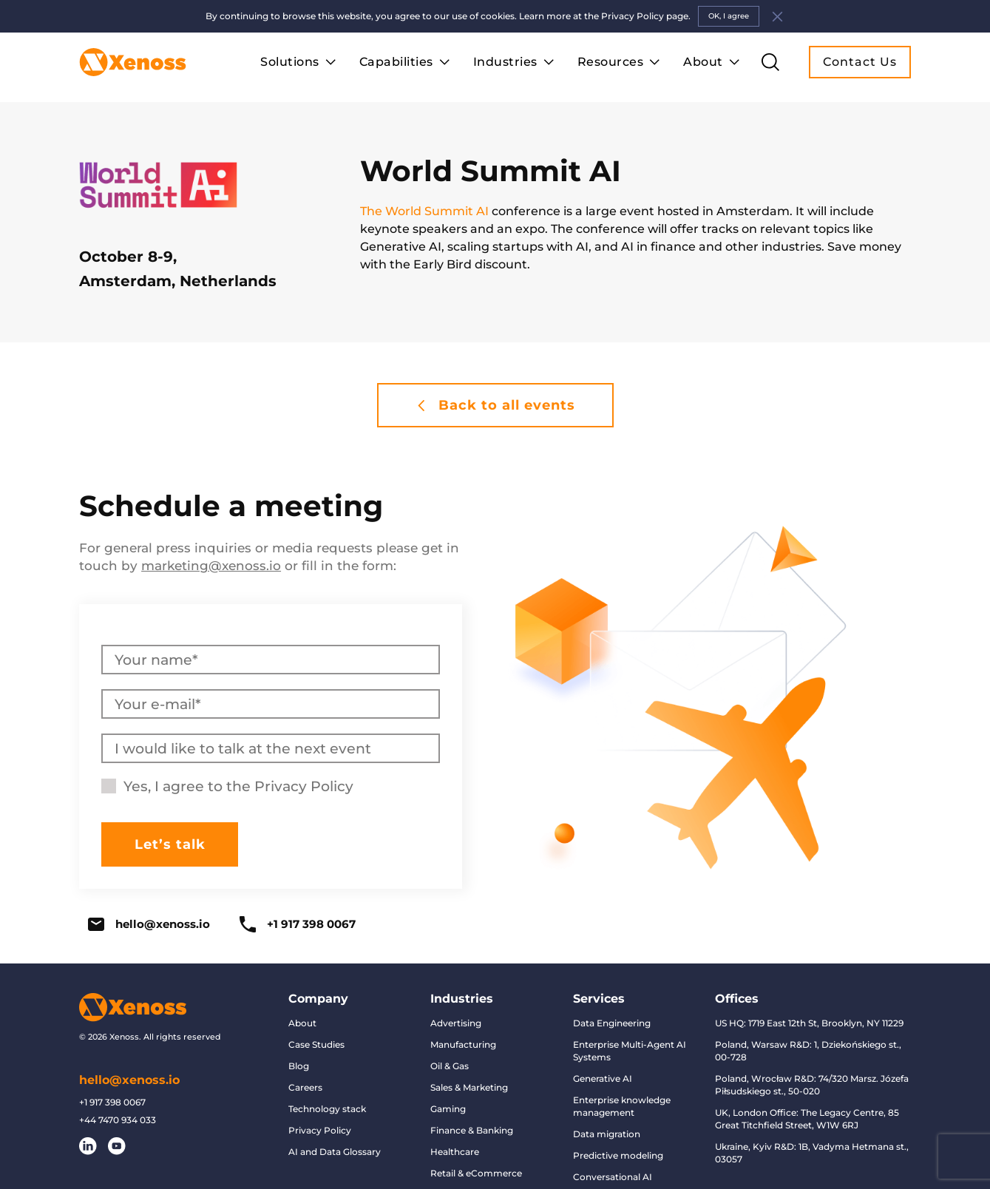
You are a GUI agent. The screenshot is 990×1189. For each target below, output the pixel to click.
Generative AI (602, 1078)
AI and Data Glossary (334, 1151)
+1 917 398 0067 (298, 924)
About (302, 1023)
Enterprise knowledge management (622, 1106)
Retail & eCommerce (476, 1173)
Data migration (606, 1133)
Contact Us (860, 62)
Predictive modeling (618, 1155)
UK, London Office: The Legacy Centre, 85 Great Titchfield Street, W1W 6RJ (807, 1119)
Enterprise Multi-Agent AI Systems (629, 1051)
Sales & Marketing (469, 1087)
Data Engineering (612, 1023)
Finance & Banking (471, 1130)
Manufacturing (463, 1044)
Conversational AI (612, 1176)
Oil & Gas (449, 1065)
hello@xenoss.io (149, 924)
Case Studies (316, 1044)
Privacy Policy (303, 786)
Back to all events (495, 405)
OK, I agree (728, 16)
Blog (298, 1065)
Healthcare (454, 1151)
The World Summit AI (424, 211)
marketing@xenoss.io (211, 565)
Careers (305, 1087)
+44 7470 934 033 (117, 1120)
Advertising (455, 1023)
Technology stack (327, 1108)
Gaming (448, 1108)
